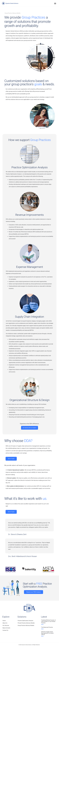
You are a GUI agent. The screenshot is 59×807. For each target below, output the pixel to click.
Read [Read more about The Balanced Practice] (42, 657)
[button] (55, 3)
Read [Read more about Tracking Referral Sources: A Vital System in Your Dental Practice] (42, 653)
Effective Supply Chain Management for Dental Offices (47, 662)
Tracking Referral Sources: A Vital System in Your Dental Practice (48, 650)
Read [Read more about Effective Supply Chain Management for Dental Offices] (42, 664)
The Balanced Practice (47, 656)
